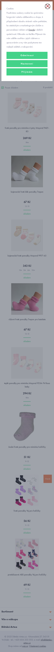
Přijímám (27, 71)
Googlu (31, 29)
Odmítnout (27, 55)
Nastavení (27, 63)
